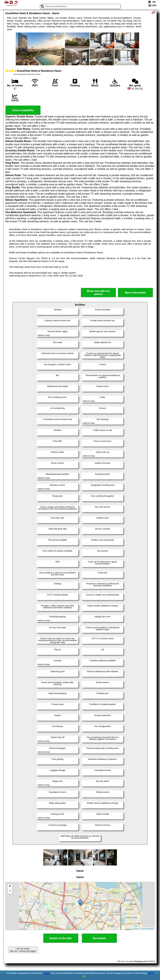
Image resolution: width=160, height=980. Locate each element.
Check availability (23, 110)
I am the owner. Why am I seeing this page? (23, 949)
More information (135, 292)
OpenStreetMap (147, 929)
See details (99, 938)
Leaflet (135, 929)
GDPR (151, 973)
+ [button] (10, 886)
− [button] (10, 891)
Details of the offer (60, 938)
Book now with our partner (98, 292)
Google (46, 973)
